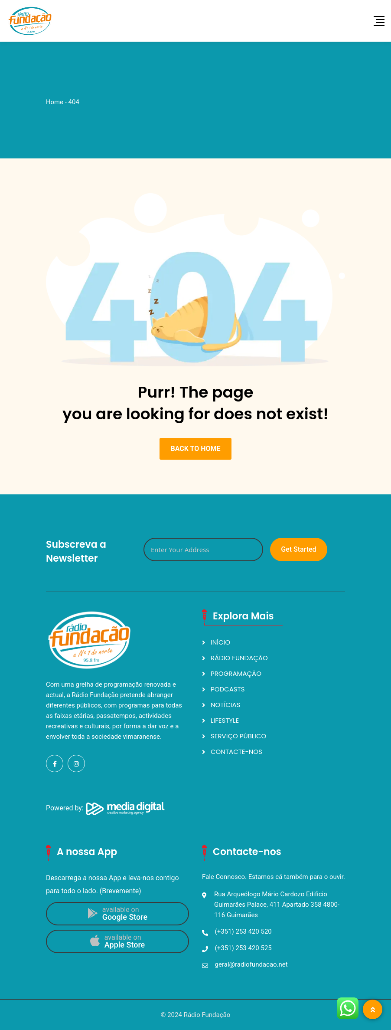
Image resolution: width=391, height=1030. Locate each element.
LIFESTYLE (225, 720)
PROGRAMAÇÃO (236, 673)
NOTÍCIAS (225, 704)
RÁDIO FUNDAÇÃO (239, 657)
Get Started (298, 549)
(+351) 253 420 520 (243, 931)
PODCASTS (228, 689)
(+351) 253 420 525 (243, 948)
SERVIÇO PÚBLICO (238, 735)
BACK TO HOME (195, 448)
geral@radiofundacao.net (251, 964)
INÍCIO (220, 642)
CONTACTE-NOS (236, 751)
